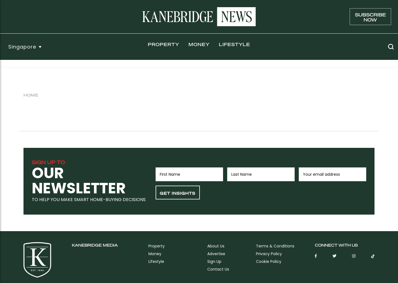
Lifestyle (234, 44)
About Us (215, 246)
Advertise (216, 254)
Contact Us (218, 269)
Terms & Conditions (275, 246)
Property (163, 44)
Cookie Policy (268, 261)
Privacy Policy (269, 254)
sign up (214, 261)
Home (30, 94)
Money (199, 44)
